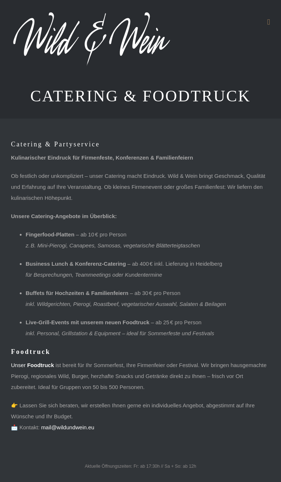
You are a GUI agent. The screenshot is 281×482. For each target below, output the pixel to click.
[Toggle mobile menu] (268, 22)
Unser (32, 365)
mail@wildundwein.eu (67, 427)
